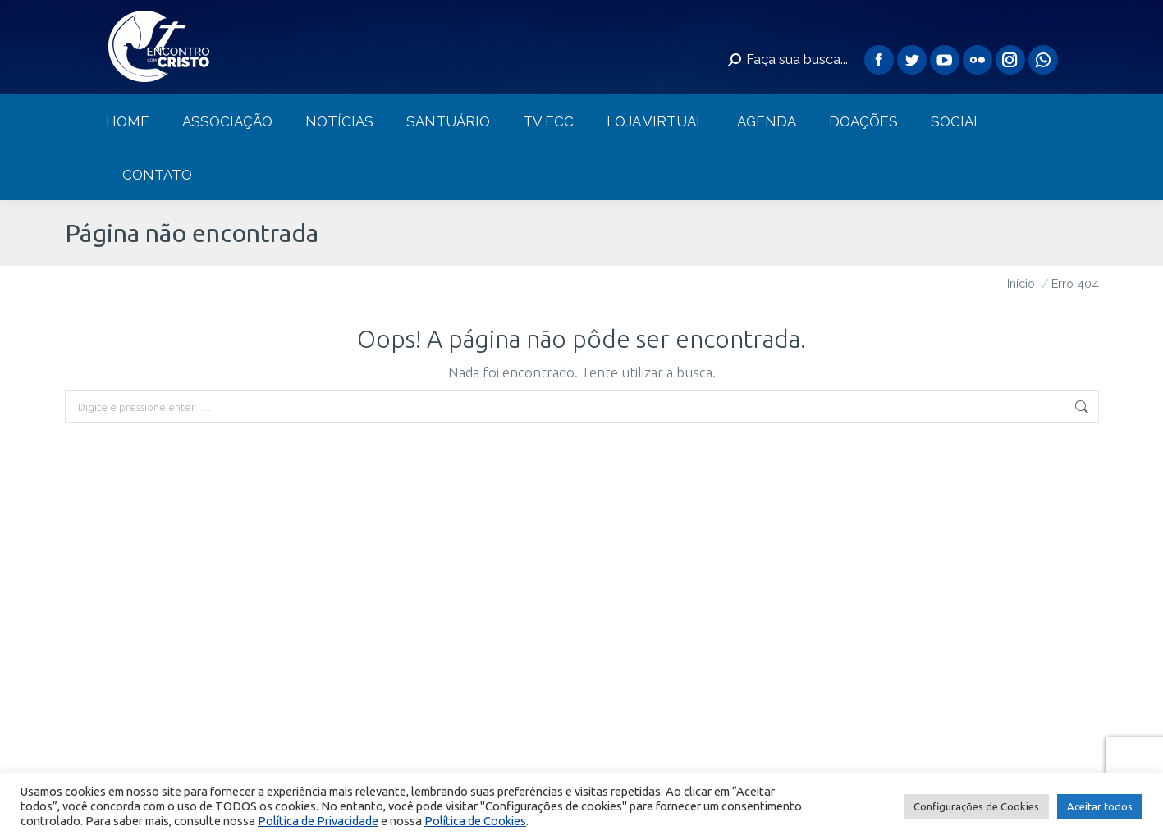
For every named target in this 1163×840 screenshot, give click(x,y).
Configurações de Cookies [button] (976, 806)
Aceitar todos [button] (1100, 806)
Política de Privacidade (318, 821)
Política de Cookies (475, 821)
